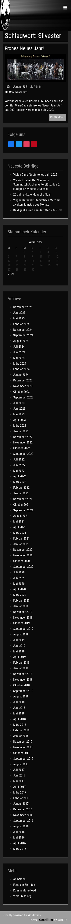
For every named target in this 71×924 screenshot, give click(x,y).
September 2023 (23, 397)
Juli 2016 (19, 832)
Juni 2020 (19, 578)
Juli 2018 (19, 702)
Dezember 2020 (22, 549)
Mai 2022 (19, 471)
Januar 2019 (21, 668)
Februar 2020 (21, 600)
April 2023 (19, 420)
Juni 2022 (19, 465)
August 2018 (21, 696)
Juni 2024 (19, 352)
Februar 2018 (21, 730)
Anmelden (19, 879)
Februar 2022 (21, 487)
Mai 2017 (19, 781)
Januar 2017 (21, 803)
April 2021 (19, 527)
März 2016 (19, 849)
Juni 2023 (19, 408)
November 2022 (23, 442)
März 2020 (19, 595)
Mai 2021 (19, 521)
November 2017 (23, 747)
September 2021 (23, 510)
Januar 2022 (21, 493)
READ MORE (57, 117)
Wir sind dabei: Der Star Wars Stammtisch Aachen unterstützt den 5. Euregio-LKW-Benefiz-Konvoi (36, 185)
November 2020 (23, 555)
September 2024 (23, 335)
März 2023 (19, 425)
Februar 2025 (21, 324)
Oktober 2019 (21, 623)
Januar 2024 (21, 375)
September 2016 (23, 820)
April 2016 (19, 843)
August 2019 (21, 634)
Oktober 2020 (21, 561)
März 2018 (19, 725)
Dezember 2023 (22, 380)
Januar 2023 (21, 431)
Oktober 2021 (21, 504)
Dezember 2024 (22, 330)
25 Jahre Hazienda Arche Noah (32, 194)
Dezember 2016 (22, 809)
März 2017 (19, 792)
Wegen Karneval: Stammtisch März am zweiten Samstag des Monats (36, 202)
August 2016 (21, 826)
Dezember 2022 (22, 437)
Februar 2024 (21, 369)
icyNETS (62, 920)
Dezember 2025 (22, 307)
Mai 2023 (19, 414)
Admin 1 (37, 87)
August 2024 (21, 341)
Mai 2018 (19, 713)
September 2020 (23, 566)
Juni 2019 (19, 646)
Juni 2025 (19, 312)
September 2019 (23, 628)
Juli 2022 (19, 459)
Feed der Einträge (24, 885)
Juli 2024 (19, 346)
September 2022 (23, 454)
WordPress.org (22, 896)
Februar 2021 (21, 538)
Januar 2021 (21, 544)
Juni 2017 (19, 775)
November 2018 (23, 679)
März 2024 (19, 363)
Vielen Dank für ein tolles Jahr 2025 (35, 174)
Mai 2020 (19, 583)
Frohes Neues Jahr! (24, 48)
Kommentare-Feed (24, 890)
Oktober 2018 (21, 685)
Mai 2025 (19, 318)
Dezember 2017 (22, 741)
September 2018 (23, 691)
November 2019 (23, 617)
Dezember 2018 (22, 674)
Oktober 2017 (21, 753)
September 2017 (23, 758)
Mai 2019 (19, 651)
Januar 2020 (21, 606)
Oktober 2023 (21, 392)
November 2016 (23, 815)
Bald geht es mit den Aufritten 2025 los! (37, 210)
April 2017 (19, 787)
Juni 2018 (19, 708)
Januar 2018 (21, 736)
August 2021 (21, 516)
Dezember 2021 (22, 499)
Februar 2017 (21, 798)
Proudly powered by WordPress (22, 915)
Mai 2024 (19, 358)
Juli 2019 (19, 640)
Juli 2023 (19, 403)
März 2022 (19, 482)
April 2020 (19, 589)
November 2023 (23, 386)
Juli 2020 (19, 572)
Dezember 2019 (22, 612)
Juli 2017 (19, 770)
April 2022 (19, 476)
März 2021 (19, 533)
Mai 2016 (19, 837)
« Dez (11, 274)
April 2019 (19, 657)
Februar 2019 (21, 662)
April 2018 (19, 719)
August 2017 (21, 764)
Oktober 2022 (21, 448)
